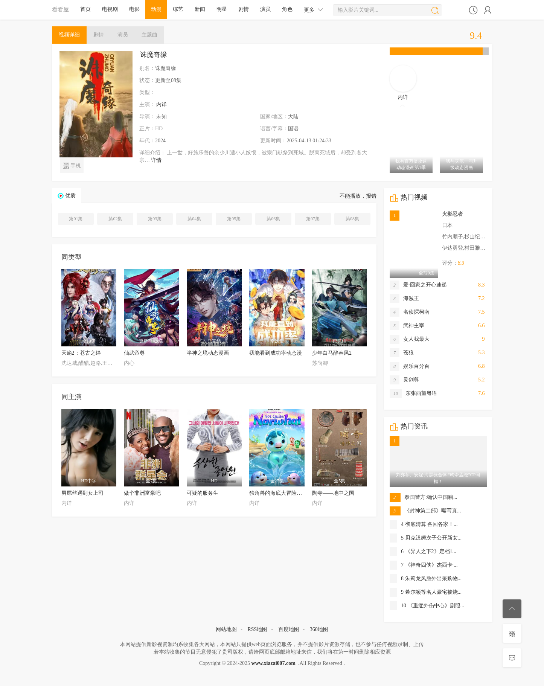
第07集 (313, 218)
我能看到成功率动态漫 (275, 353)
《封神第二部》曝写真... (425, 511)
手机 (71, 165)
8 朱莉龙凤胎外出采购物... (426, 578)
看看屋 (60, 9)
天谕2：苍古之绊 (81, 353)
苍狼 (402, 353)
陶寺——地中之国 (333, 493)
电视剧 (110, 9)
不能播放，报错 (358, 196)
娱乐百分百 (410, 366)
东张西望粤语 (413, 393)
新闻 (200, 9)
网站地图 (226, 629)
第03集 (155, 218)
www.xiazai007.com (273, 663)
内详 (161, 104)
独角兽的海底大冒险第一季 (280, 493)
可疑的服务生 (202, 493)
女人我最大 (410, 339)
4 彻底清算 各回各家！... (424, 524)
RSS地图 (257, 629)
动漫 (156, 9)
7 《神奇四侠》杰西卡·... (424, 565)
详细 (69, 35)
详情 (156, 160)
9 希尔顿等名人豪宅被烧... (426, 592)
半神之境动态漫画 (208, 353)
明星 (221, 9)
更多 (313, 9)
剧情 (243, 9)
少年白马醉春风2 (332, 353)
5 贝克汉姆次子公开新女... (426, 538)
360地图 (319, 629)
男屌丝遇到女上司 (82, 493)
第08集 (352, 218)
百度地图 (288, 629)
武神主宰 (407, 325)
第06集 (273, 218)
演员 (265, 9)
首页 (85, 9)
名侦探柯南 (410, 312)
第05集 (234, 218)
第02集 (115, 218)
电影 (134, 9)
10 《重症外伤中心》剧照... (427, 606)
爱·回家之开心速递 (418, 285)
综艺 (178, 9)
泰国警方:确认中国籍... (423, 497)
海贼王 (404, 298)
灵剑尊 (404, 380)
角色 (287, 9)
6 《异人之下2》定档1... (423, 551)
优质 (70, 195)
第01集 (75, 218)
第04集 (194, 218)
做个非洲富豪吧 (142, 493)
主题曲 (149, 35)
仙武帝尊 (134, 353)
